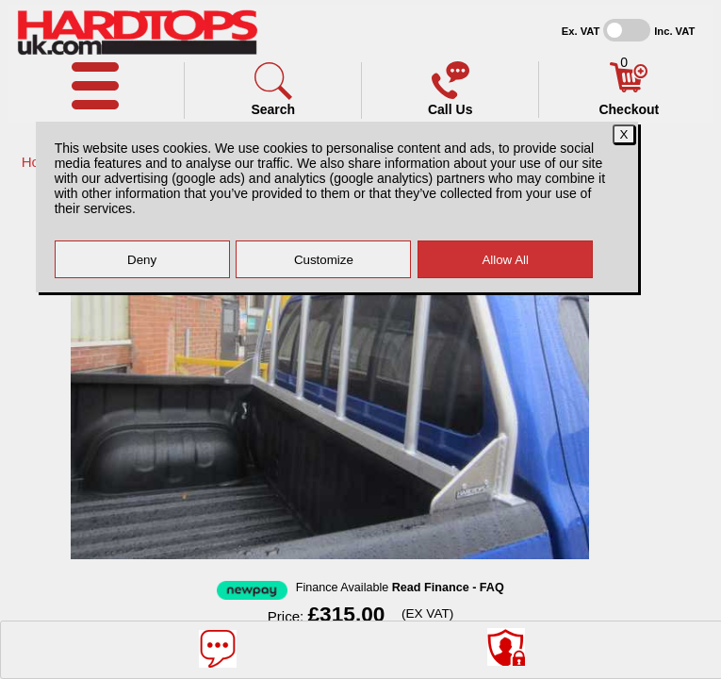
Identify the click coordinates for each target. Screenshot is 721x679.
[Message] (218, 649)
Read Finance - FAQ (448, 587)
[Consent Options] (506, 647)
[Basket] (628, 87)
